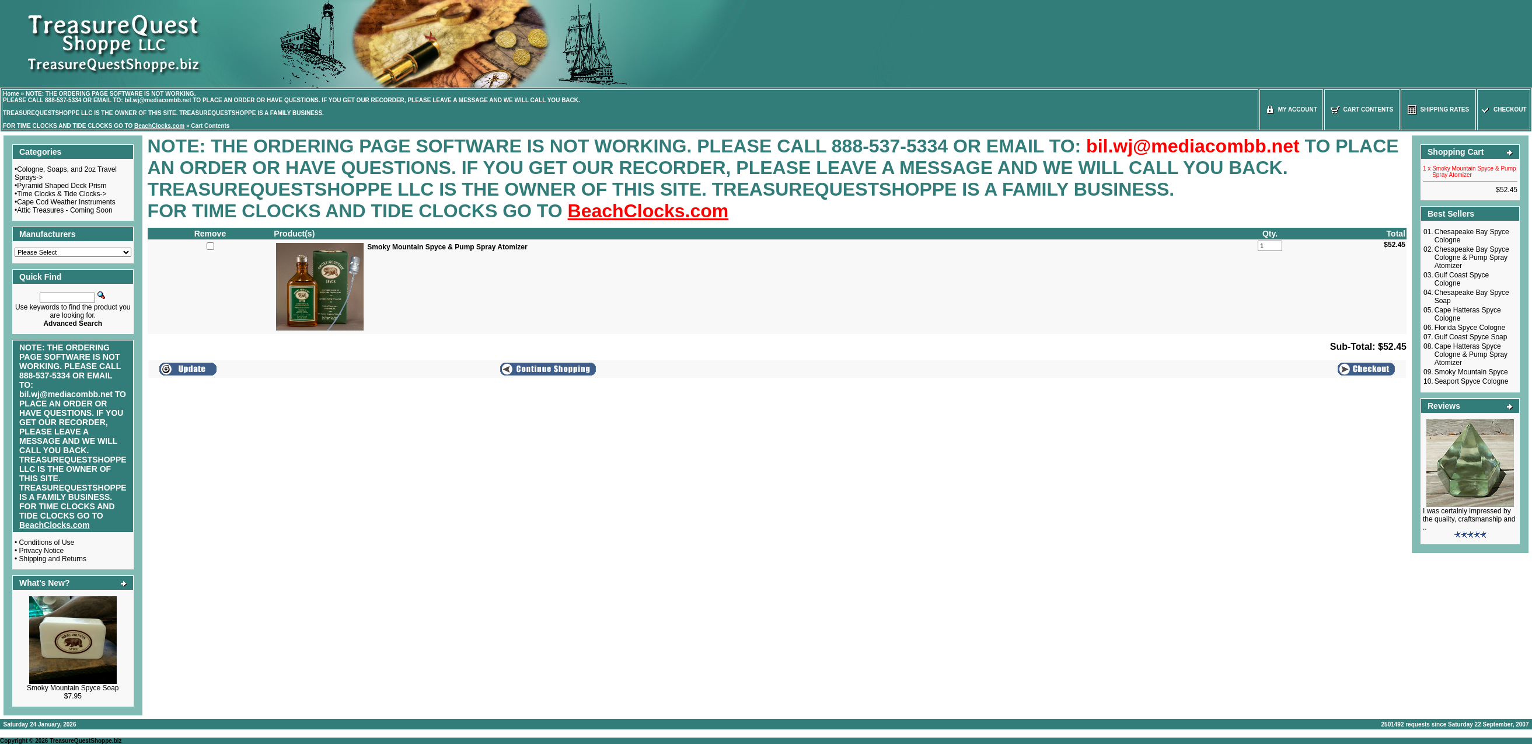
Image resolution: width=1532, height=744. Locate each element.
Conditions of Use (47, 542)
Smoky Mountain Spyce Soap (72, 688)
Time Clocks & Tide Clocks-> (61, 194)
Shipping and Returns (52, 559)
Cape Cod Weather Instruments (66, 202)
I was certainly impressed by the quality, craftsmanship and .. (1469, 519)
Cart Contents (210, 126)
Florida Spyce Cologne (1470, 328)
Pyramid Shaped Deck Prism (61, 186)
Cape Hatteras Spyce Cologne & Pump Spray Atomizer (1471, 354)
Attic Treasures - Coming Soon (64, 210)
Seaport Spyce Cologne (1472, 381)
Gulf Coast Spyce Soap (1471, 337)
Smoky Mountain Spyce (1471, 372)
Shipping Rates (1438, 109)
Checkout (1503, 109)
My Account (1291, 109)
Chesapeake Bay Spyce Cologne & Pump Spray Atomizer (1472, 257)
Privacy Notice (41, 551)
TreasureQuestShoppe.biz (85, 741)
